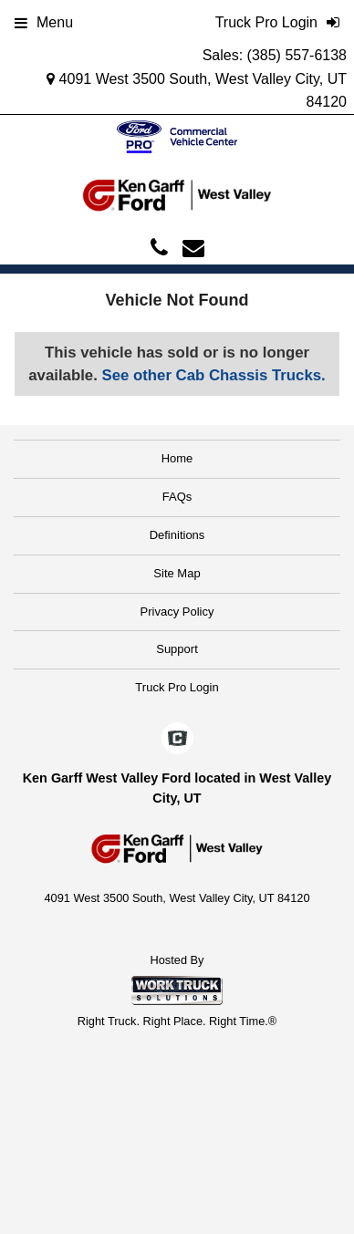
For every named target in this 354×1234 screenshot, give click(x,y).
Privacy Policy (177, 611)
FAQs (177, 496)
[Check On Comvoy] (177, 739)
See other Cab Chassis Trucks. (213, 375)
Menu (44, 22)
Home (177, 458)
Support (177, 649)
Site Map (176, 573)
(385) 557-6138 (297, 55)
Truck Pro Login (176, 687)
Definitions (177, 535)
